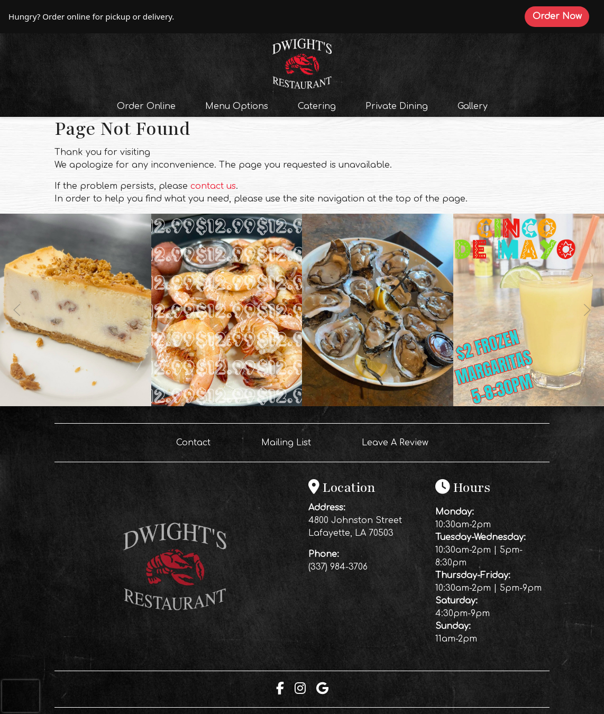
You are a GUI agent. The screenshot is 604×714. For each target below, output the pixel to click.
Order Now (561, 16)
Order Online (149, 105)
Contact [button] (197, 441)
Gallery (472, 106)
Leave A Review (399, 441)
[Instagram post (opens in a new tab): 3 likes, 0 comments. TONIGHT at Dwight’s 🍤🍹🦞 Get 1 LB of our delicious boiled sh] (227, 403)
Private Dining (396, 106)
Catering (317, 106)
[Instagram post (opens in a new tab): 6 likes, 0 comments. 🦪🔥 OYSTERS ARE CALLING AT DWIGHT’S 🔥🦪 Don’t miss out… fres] (377, 403)
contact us (213, 186)
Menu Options (236, 106)
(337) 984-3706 (338, 567)
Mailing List (286, 442)
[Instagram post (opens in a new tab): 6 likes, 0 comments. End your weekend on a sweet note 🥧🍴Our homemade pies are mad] (75, 403)
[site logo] (302, 62)
